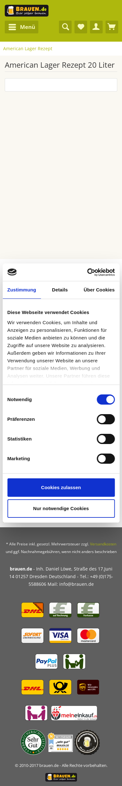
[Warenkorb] (112, 27)
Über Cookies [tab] (99, 289)
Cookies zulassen (61, 487)
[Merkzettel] (80, 27)
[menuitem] (21, 27)
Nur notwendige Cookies (61, 508)
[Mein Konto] (96, 27)
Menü (22, 26)
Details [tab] (60, 289)
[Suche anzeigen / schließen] (65, 27)
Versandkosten (103, 544)
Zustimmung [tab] (21, 289)
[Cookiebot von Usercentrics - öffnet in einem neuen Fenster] (87, 272)
